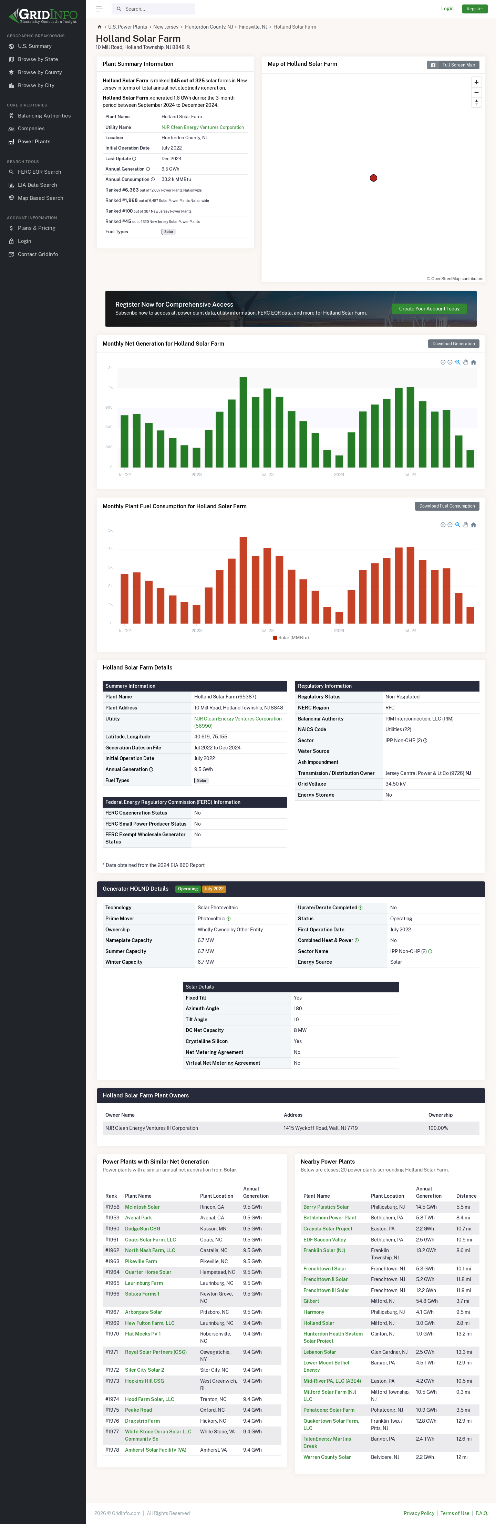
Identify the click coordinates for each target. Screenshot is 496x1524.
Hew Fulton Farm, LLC (150, 1323)
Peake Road (138, 1410)
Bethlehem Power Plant (329, 1217)
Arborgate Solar (143, 1312)
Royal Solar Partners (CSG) (156, 1352)
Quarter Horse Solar (148, 1272)
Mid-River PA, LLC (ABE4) (332, 1381)
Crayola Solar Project (328, 1228)
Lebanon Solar (319, 1352)
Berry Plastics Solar (326, 1207)
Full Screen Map (451, 65)
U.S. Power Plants (127, 27)
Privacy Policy (419, 1513)
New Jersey (165, 27)
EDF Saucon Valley (324, 1239)
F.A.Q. (482, 1513)
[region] (43, 773)
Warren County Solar (327, 1457)
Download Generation (454, 343)
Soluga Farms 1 (142, 1294)
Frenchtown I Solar (325, 1268)
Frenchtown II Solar (325, 1279)
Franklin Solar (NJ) (324, 1250)
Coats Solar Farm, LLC (150, 1239)
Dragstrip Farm (142, 1421)
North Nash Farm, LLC (150, 1250)
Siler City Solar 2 (144, 1370)
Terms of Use (455, 1513)
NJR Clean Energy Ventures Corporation (203, 127)
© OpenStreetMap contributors (455, 278)
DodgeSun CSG (142, 1228)
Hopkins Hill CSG (144, 1381)
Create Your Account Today (429, 308)
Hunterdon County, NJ (209, 27)
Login (447, 8)
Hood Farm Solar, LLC (149, 1399)
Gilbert (311, 1301)
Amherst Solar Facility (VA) (156, 1450)
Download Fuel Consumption (447, 506)
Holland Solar (318, 1323)
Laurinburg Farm (144, 1283)
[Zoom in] (477, 82)
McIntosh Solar (142, 1207)
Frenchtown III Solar (326, 1290)
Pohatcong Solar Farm (328, 1410)
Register (475, 8)
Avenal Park (138, 1217)
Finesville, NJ (253, 27)
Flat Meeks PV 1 (143, 1334)
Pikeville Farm (141, 1261)
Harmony (313, 1312)
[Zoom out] (477, 92)
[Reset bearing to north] (477, 102)
